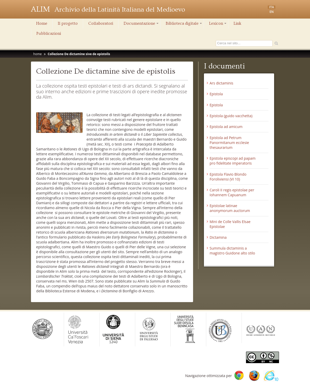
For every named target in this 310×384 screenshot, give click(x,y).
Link (237, 23)
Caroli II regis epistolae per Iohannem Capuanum (232, 192)
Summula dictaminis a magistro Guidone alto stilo (232, 250)
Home (41, 23)
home (37, 54)
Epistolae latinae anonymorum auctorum (230, 208)
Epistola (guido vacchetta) (231, 115)
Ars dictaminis (221, 83)
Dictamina (218, 237)
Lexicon (218, 24)
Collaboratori (100, 23)
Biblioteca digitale (184, 24)
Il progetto (68, 23)
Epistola (216, 93)
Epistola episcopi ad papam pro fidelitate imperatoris (233, 161)
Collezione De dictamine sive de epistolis (79, 54)
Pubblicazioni (48, 33)
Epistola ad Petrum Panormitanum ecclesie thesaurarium (229, 142)
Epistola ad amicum (226, 126)
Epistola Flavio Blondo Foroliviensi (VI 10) (228, 177)
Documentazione (141, 24)
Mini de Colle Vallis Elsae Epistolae (230, 224)
